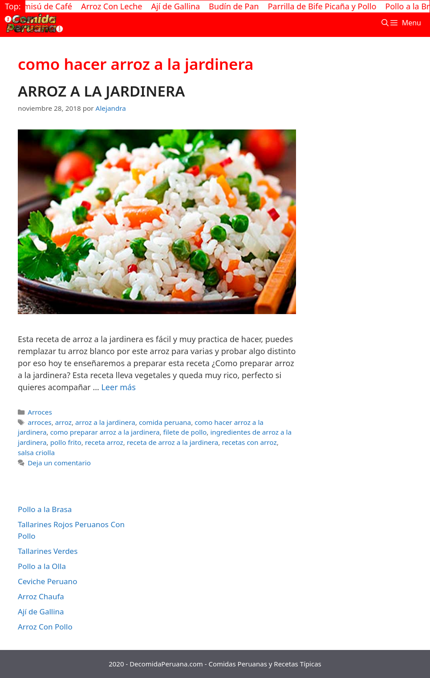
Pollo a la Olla (42, 566)
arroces (39, 422)
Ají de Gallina (179, 6)
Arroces (40, 412)
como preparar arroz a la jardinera (105, 432)
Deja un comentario (59, 462)
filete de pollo (185, 432)
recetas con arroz (249, 442)
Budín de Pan (238, 6)
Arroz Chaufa (41, 596)
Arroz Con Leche (115, 6)
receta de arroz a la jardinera (173, 442)
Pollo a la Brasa (45, 509)
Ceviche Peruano (47, 581)
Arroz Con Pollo (45, 627)
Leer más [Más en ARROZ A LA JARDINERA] (118, 387)
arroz (63, 422)
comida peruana (165, 422)
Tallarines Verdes (47, 551)
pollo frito (65, 442)
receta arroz (104, 442)
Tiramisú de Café (44, 6)
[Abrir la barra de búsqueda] (384, 23)
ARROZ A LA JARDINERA (101, 91)
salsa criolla (36, 452)
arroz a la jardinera (105, 422)
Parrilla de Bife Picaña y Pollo (326, 6)
